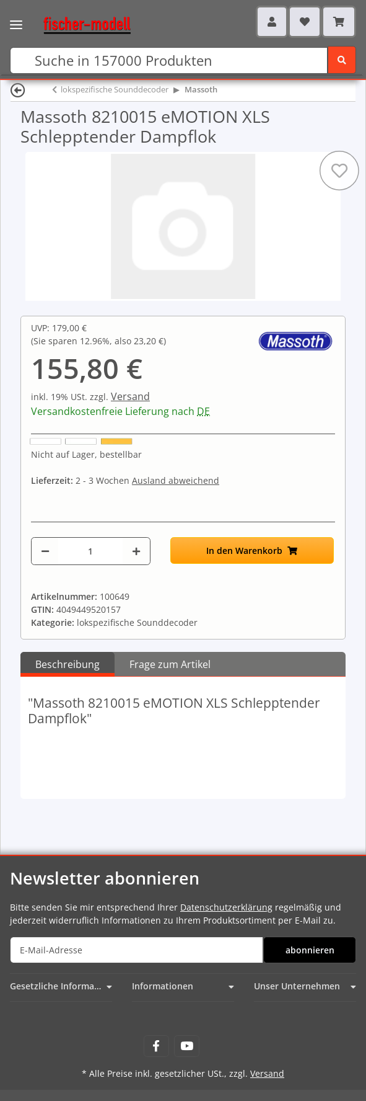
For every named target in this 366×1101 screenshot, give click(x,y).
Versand (130, 396)
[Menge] (90, 551)
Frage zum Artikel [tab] (170, 664)
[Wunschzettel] (304, 22)
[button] (272, 22)
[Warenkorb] (338, 22)
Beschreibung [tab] (67, 664)
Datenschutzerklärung (226, 907)
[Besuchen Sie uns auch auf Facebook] (156, 1046)
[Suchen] (169, 60)
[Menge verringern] (45, 551)
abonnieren (309, 950)
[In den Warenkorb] (252, 550)
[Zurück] (18, 89)
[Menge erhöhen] (136, 551)
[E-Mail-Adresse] (136, 950)
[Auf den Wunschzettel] (339, 170)
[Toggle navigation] (16, 17)
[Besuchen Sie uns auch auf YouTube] (186, 1046)
